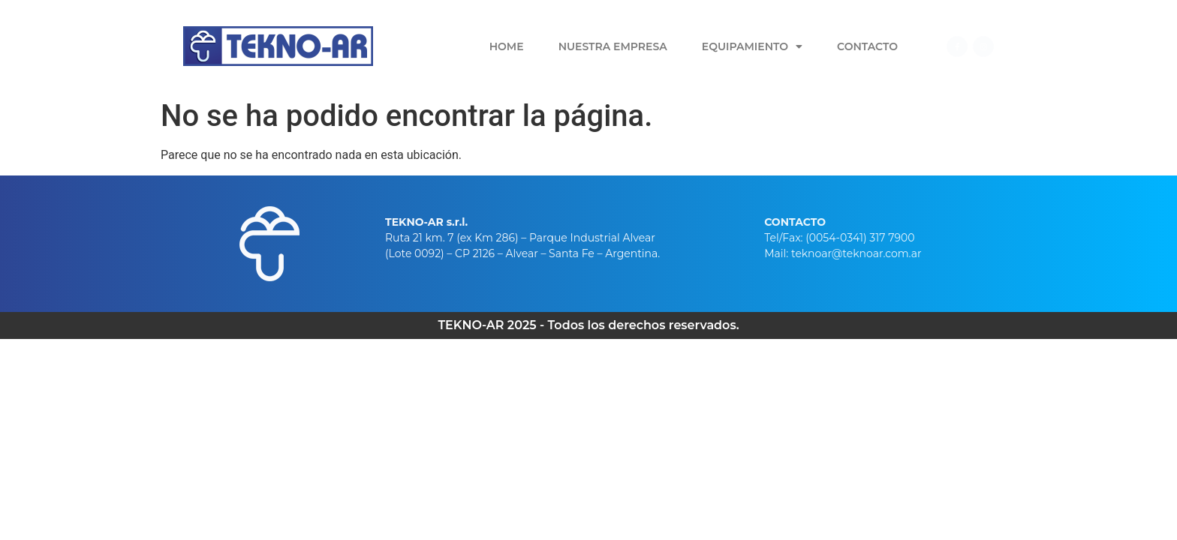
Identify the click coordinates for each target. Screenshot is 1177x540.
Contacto (867, 46)
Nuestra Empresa (612, 46)
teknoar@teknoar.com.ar (856, 253)
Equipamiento (752, 46)
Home (506, 46)
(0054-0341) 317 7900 (859, 237)
